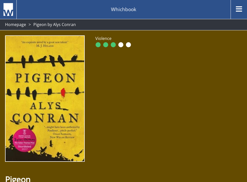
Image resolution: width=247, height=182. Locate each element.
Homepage (15, 24)
